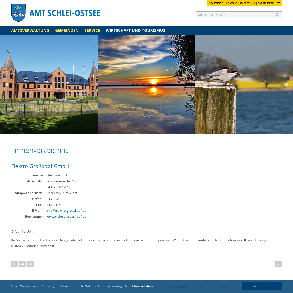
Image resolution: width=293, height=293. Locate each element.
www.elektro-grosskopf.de (66, 216)
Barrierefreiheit (269, 3)
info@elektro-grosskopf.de (66, 210)
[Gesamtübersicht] (22, 264)
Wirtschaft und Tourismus (135, 30)
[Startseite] (30, 264)
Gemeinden (67, 30)
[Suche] (14, 264)
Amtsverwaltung (30, 30)
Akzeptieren (261, 286)
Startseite (216, 3)
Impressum (247, 3)
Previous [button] (7, 85)
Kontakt (231, 3)
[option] (49, 84)
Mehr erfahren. (143, 286)
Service (92, 30)
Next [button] (286, 85)
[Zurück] (278, 264)
